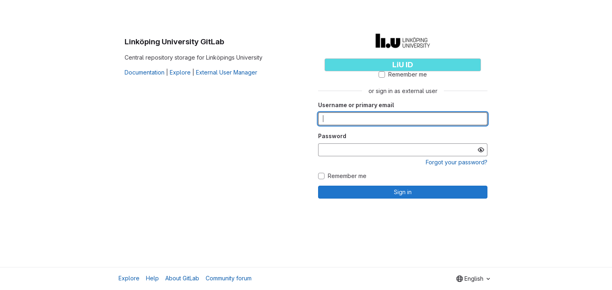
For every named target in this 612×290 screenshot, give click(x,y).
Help (152, 278)
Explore (180, 72)
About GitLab (182, 278)
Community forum (229, 278)
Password (332, 136)
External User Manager (226, 72)
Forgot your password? (456, 162)
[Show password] (481, 149)
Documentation (144, 72)
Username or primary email (356, 105)
